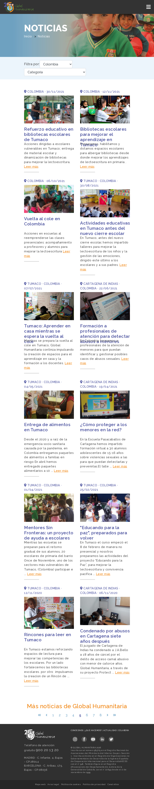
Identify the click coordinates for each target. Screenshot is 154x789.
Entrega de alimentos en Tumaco (47, 427)
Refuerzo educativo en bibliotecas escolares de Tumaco (48, 134)
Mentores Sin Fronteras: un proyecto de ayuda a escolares (48, 533)
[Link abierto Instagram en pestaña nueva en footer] (75, 737)
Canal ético (113, 784)
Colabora (123, 730)
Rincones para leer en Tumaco (47, 637)
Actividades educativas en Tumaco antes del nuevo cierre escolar (105, 228)
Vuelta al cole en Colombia (42, 221)
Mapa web (40, 784)
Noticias (44, 36)
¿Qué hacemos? (93, 730)
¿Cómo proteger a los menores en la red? (103, 427)
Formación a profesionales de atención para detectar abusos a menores (105, 333)
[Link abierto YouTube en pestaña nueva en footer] (93, 737)
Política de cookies (71, 784)
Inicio (28, 36)
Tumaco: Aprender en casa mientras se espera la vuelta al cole (47, 333)
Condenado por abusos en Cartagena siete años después (105, 636)
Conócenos (77, 730)
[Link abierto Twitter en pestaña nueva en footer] (111, 737)
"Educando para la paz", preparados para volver (103, 533)
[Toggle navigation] (149, 7)
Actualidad (110, 730)
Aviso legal (53, 784)
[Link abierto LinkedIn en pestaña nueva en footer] (102, 737)
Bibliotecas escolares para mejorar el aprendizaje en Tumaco (103, 137)
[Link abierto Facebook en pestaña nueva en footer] (84, 737)
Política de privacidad (94, 784)
